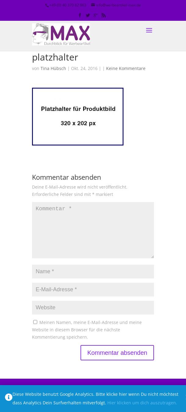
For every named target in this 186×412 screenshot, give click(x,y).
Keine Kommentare (125, 68)
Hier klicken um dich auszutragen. (142, 403)
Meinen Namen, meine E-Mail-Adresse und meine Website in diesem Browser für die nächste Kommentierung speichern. (87, 339)
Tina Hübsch (53, 68)
